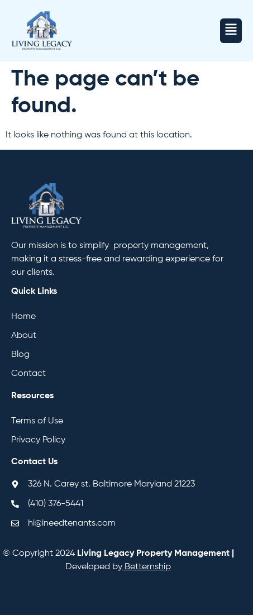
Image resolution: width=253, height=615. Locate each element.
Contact (28, 373)
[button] (231, 30)
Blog (20, 354)
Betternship (148, 566)
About (23, 335)
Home (23, 316)
